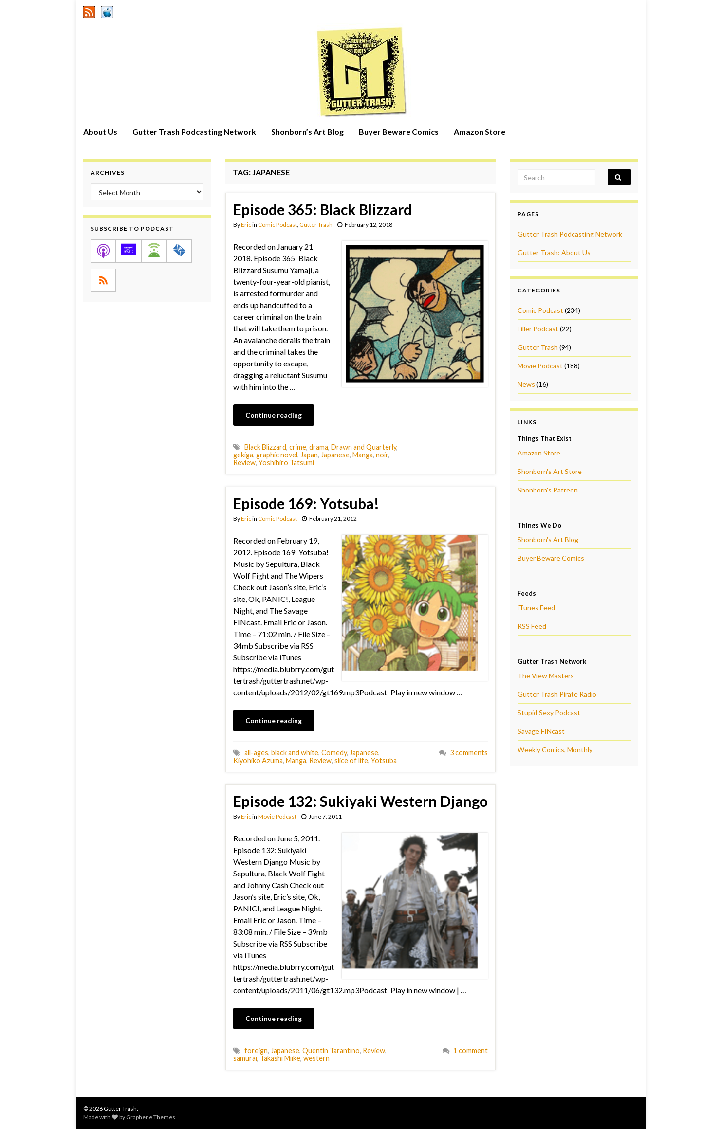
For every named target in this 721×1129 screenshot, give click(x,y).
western (316, 1058)
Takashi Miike (280, 1058)
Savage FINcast (541, 731)
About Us (100, 131)
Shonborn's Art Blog (548, 539)
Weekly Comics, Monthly (555, 750)
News (526, 384)
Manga (362, 455)
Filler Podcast (538, 329)
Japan (309, 455)
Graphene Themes (150, 1117)
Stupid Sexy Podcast (549, 713)
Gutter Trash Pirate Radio (557, 694)
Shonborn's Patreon (548, 490)
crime (297, 447)
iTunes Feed (536, 607)
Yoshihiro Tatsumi (286, 462)
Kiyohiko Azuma (258, 760)
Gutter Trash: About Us (554, 252)
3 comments (469, 752)
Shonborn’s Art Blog (307, 131)
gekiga (243, 455)
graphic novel (276, 455)
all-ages (256, 752)
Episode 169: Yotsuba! (306, 503)
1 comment (470, 1050)
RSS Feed (532, 626)
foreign (256, 1050)
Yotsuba (384, 760)
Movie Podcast (277, 816)
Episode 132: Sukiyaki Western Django (360, 801)
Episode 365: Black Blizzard (322, 209)
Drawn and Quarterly (363, 447)
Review (244, 462)
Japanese (335, 455)
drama (318, 447)
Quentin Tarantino (331, 1050)
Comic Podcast (277, 224)
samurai (245, 1058)
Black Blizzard (265, 447)
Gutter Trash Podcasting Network (194, 131)
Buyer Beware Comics (399, 131)
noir (382, 455)
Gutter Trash (316, 224)
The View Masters (546, 676)
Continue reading (273, 415)
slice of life (351, 760)
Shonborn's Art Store (550, 471)
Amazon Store (479, 131)
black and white (294, 752)
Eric (246, 224)
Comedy (334, 752)
